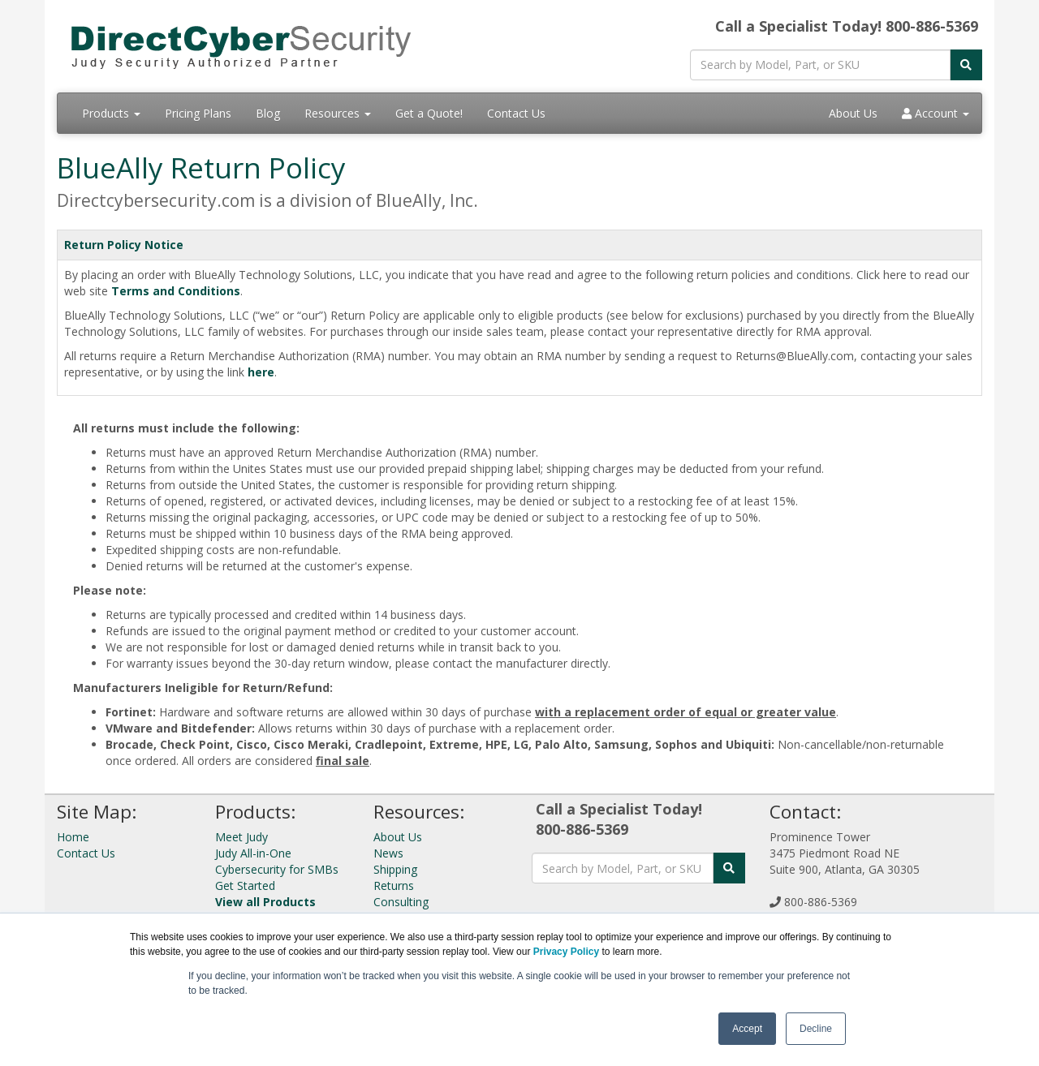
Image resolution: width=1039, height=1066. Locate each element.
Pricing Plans (198, 113)
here (261, 372)
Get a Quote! (429, 113)
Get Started (245, 885)
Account (935, 113)
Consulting (401, 901)
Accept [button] (747, 1028)
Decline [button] (816, 1028)
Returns (393, 885)
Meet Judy (241, 837)
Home (73, 837)
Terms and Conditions (175, 291)
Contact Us (516, 113)
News (388, 853)
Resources (337, 113)
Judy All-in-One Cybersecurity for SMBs (276, 861)
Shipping (395, 869)
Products (111, 113)
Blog (268, 113)
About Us (853, 113)
